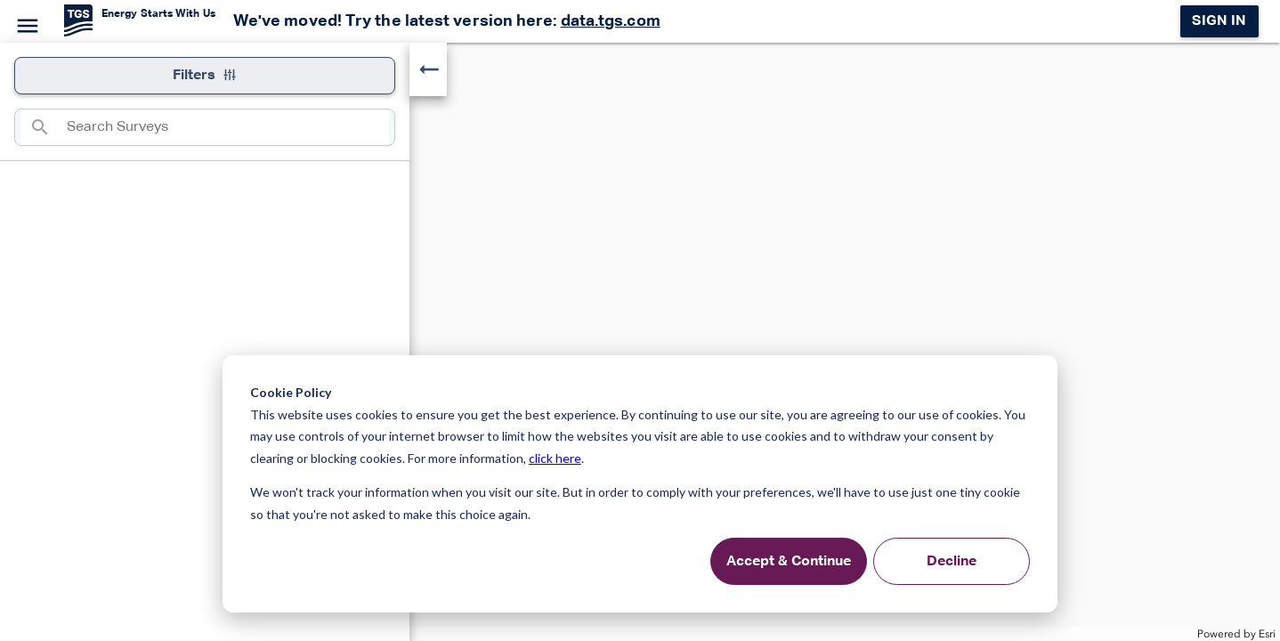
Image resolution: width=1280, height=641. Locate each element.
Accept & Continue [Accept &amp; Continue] (788, 562)
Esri (1267, 634)
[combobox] (228, 127)
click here (555, 458)
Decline (951, 562)
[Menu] (25, 23)
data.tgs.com (610, 21)
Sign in (1219, 21)
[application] (640, 342)
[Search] (43, 127)
